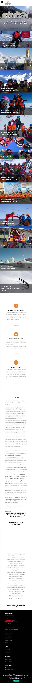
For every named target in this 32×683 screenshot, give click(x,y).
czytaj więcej (16, 325)
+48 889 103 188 (9, 661)
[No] (30, 677)
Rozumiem (16, 680)
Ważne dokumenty (8, 640)
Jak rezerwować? (8, 638)
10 (22, 598)
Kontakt (6, 642)
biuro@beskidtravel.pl (10, 667)
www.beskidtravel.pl (10, 669)
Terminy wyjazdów (8, 637)
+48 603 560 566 (9, 659)
